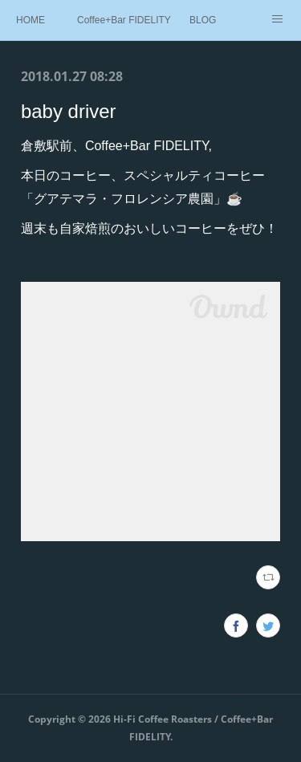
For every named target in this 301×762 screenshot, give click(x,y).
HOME (30, 20)
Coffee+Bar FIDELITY (124, 20)
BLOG (202, 20)
